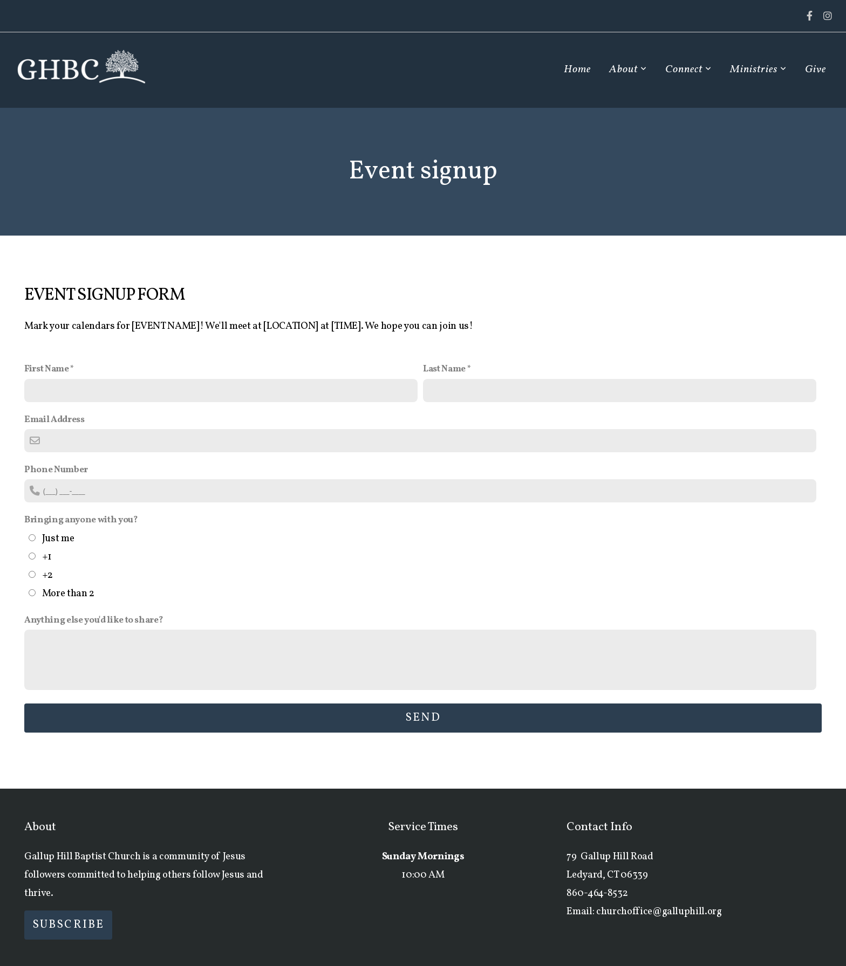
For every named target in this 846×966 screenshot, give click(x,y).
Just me (58, 539)
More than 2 (68, 593)
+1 (47, 557)
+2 (47, 575)
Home (577, 69)
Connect (688, 69)
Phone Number (56, 470)
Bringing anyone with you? (81, 520)
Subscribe (68, 925)
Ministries (758, 69)
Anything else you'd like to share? (93, 620)
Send (422, 718)
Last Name (444, 369)
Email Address (54, 419)
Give (815, 69)
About (628, 69)
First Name (46, 369)
